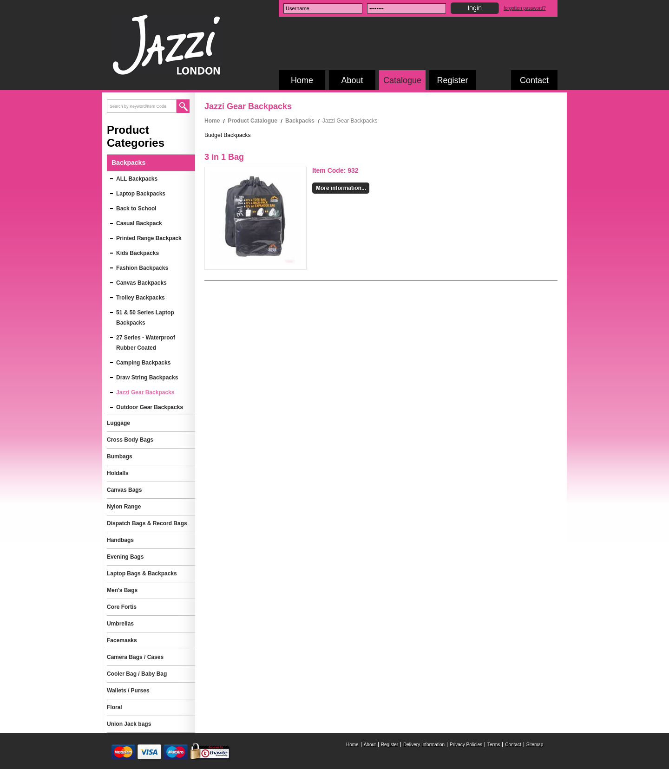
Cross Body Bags (130, 440)
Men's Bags (122, 590)
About (352, 80)
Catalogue (402, 80)
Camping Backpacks (143, 362)
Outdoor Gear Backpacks (149, 407)
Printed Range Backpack (149, 238)
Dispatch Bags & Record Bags (147, 523)
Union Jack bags (129, 724)
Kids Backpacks (137, 253)
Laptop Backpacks (140, 193)
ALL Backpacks (136, 179)
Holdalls (118, 473)
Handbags (120, 540)
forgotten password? (525, 8)
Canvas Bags (124, 490)
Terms (493, 744)
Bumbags (119, 456)
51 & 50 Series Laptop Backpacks (145, 317)
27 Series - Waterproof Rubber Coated (145, 342)
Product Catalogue (252, 120)
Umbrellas (120, 623)
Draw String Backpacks (147, 377)
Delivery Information (424, 744)
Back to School (136, 208)
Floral (114, 707)
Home (302, 80)
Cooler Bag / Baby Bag (137, 674)
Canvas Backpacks (141, 283)
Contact (534, 80)
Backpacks (300, 120)
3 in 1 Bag (224, 157)
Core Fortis (122, 607)
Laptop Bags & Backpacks (142, 573)
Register (452, 80)
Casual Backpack (139, 223)
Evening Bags (125, 557)
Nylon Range (124, 506)
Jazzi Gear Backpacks (145, 392)
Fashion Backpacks (142, 268)
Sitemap (535, 744)
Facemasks (122, 640)
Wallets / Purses (128, 690)
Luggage (118, 423)
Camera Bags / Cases (135, 657)
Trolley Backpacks (140, 297)
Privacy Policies (466, 744)
